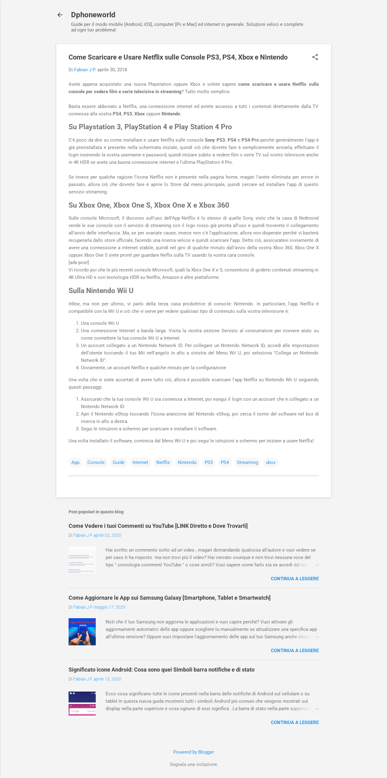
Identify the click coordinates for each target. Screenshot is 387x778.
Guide (118, 462)
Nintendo (187, 462)
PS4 (225, 462)
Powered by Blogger (193, 752)
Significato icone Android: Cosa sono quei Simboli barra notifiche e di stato (161, 669)
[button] (315, 57)
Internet (140, 462)
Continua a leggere (295, 578)
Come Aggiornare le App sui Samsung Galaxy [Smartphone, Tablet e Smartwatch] (170, 597)
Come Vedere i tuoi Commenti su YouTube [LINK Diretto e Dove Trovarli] (158, 526)
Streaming (247, 462)
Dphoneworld (93, 14)
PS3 (209, 462)
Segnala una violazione (193, 764)
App (75, 462)
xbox (271, 462)
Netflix (163, 462)
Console (96, 462)
